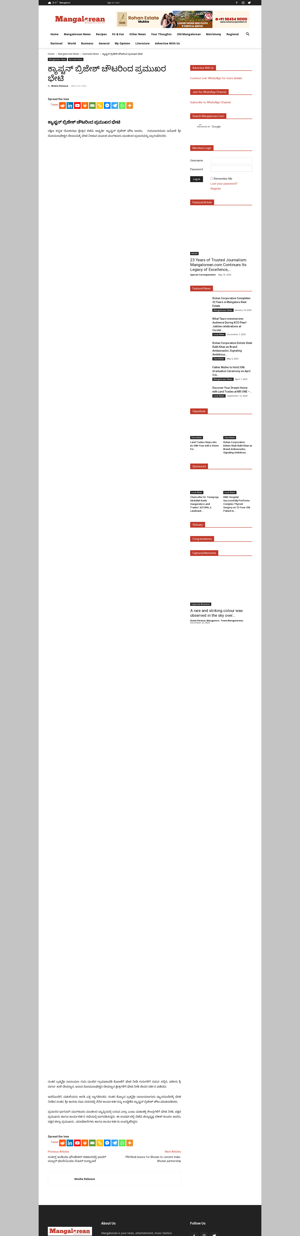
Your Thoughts (161, 34)
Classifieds (219, 358)
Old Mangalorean (189, 34)
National (56, 43)
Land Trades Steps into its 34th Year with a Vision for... (204, 446)
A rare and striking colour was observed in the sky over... (216, 613)
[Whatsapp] (122, 205)
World (72, 43)
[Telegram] (114, 205)
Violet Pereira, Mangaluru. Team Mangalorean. (217, 620)
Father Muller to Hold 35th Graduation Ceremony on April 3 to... (231, 371)
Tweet (54, 204)
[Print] (85, 205)
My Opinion (122, 43)
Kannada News (91, 53)
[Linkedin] (70, 205)
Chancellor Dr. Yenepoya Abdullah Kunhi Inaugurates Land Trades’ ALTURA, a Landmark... (204, 504)
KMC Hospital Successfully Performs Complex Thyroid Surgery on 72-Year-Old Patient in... (236, 504)
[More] (129, 205)
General (104, 43)
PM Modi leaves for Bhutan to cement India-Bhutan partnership (153, 1118)
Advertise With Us (167, 43)
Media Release (59, 85)
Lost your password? (224, 183)
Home (55, 34)
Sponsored (199, 466)
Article (194, 253)
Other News (137, 34)
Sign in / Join (113, 2)
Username (196, 160)
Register (216, 188)
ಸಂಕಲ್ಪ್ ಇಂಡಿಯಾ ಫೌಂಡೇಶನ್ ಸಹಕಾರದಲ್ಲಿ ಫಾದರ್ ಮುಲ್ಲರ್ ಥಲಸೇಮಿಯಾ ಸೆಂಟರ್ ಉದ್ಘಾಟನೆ (77, 1118)
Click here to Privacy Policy (152, 1209)
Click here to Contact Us (118, 1209)
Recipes (101, 34)
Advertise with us (203, 67)
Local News (219, 334)
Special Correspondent (203, 274)
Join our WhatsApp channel (209, 92)
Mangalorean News (77, 34)
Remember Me (223, 178)
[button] (247, 34)
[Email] (92, 205)
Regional (233, 34)
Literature (142, 43)
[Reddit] (62, 205)
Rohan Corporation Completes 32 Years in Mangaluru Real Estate (231, 302)
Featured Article (202, 202)
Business (87, 43)
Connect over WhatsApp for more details (216, 78)
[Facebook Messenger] (107, 205)
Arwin (129, 1232)
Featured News (201, 288)
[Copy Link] (99, 205)
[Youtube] (77, 205)
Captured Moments (204, 553)
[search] (217, 126)
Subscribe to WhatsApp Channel (210, 102)
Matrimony (213, 34)
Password (196, 169)
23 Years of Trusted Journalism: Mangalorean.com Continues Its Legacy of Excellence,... (218, 265)
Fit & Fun (118, 34)
